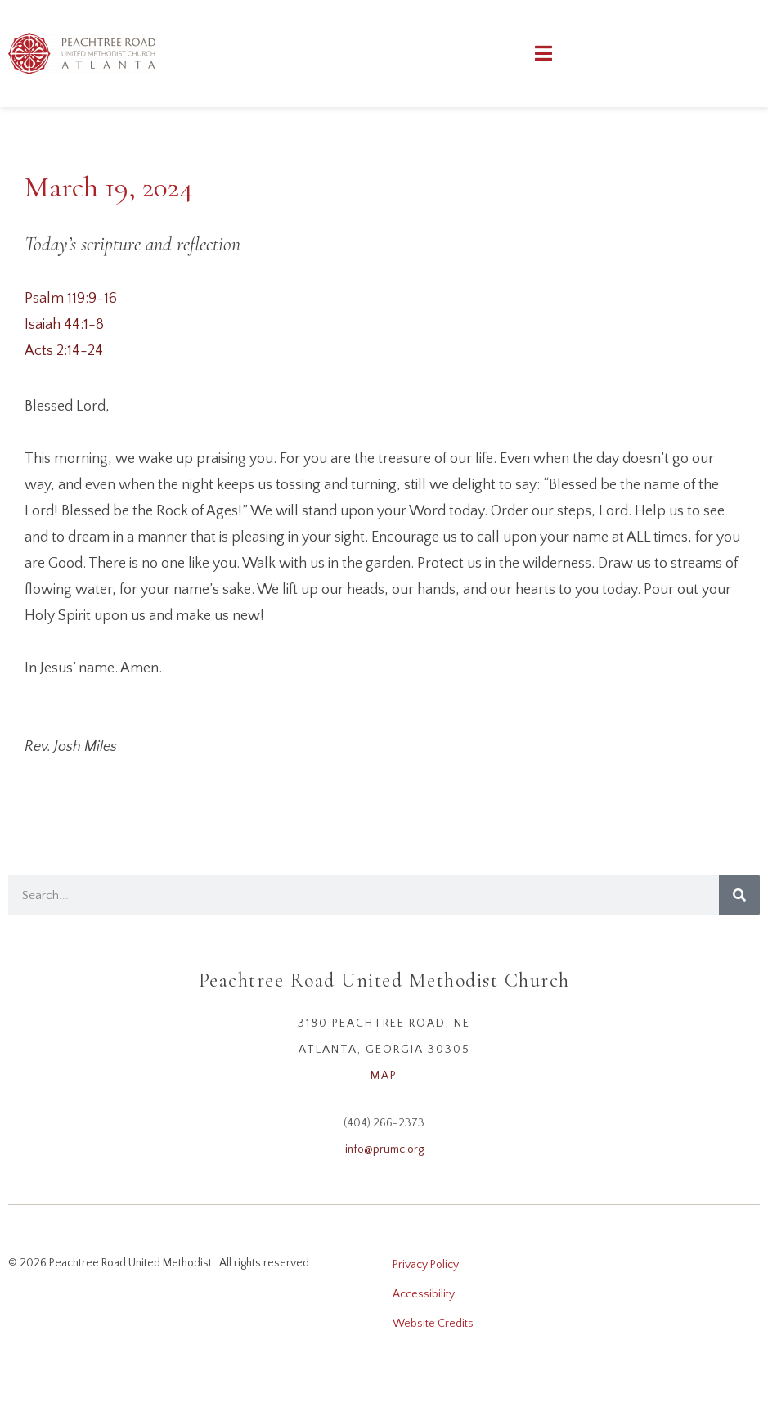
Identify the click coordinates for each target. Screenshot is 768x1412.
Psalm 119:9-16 (71, 298)
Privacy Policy (426, 1264)
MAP (384, 1075)
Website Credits (433, 1323)
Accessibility (424, 1294)
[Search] (739, 895)
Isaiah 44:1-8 (64, 325)
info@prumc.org (384, 1149)
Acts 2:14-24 (64, 351)
